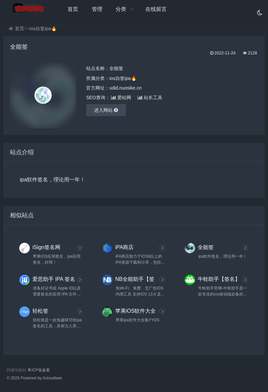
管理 (97, 9)
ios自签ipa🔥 (43, 28)
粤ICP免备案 (38, 370)
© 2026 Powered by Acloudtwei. (35, 378)
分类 (121, 9)
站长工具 (149, 97)
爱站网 (121, 97)
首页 (73, 9)
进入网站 (106, 110)
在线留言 (156, 9)
